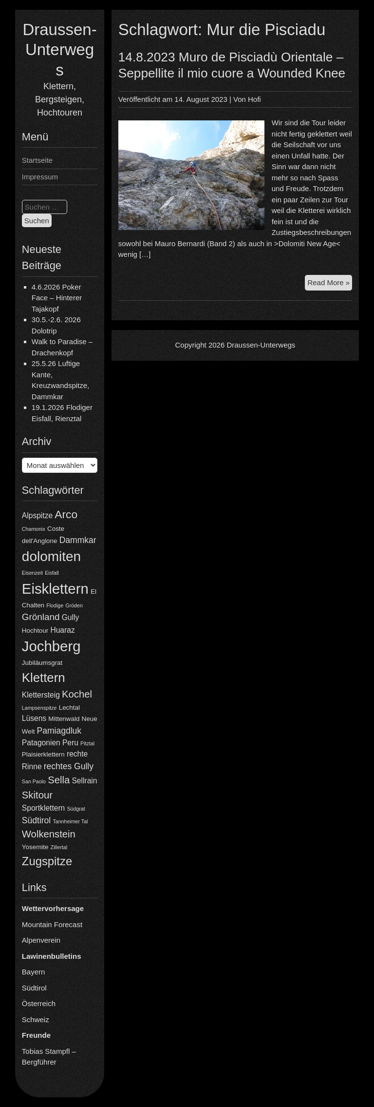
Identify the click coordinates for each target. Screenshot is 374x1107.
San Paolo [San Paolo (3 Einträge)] (34, 781)
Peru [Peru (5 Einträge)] (70, 742)
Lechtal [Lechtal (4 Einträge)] (69, 707)
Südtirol (34, 988)
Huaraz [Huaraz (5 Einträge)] (62, 630)
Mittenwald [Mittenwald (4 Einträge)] (63, 718)
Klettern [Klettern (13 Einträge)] (43, 677)
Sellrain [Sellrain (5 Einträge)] (84, 781)
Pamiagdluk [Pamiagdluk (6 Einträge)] (59, 731)
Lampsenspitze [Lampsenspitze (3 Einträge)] (39, 708)
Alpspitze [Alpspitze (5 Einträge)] (37, 515)
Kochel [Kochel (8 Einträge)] (77, 694)
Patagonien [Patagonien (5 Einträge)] (41, 742)
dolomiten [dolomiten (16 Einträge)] (51, 556)
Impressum (40, 177)
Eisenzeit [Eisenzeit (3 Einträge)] (32, 573)
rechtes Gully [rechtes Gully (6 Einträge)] (69, 766)
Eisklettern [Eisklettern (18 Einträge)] (55, 589)
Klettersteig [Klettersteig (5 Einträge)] (41, 695)
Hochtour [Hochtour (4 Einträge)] (35, 630)
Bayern (33, 972)
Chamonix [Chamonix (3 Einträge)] (33, 529)
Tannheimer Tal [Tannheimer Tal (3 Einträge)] (70, 821)
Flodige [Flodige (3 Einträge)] (54, 605)
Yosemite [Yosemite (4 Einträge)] (35, 847)
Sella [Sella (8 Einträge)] (59, 780)
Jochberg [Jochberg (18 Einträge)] (51, 646)
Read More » (329, 284)
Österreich (39, 1003)
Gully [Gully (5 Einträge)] (70, 617)
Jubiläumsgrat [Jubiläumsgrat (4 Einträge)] (42, 662)
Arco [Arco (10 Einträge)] (66, 514)
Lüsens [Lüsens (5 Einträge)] (34, 718)
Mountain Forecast (52, 924)
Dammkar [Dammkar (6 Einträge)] (77, 540)
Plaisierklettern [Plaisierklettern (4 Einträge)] (43, 754)
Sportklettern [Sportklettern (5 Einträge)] (43, 808)
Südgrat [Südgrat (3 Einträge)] (76, 809)
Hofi (254, 99)
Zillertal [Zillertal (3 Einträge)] (59, 847)
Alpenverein (41, 940)
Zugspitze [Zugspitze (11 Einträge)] (47, 861)
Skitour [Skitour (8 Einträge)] (37, 795)
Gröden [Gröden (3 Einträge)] (74, 605)
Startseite (37, 160)
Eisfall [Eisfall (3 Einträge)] (51, 573)
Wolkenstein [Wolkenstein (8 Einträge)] (48, 834)
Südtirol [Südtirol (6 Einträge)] (36, 820)
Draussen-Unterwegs (59, 49)
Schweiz (35, 1019)
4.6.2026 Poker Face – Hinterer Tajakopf (57, 298)
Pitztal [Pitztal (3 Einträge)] (87, 743)
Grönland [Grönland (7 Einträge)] (41, 617)
